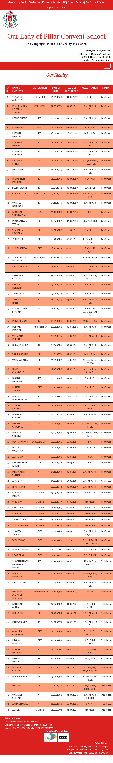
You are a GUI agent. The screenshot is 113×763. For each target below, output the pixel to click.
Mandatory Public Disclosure (24, 2)
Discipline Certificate (56, 7)
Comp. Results (75, 2)
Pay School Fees (94, 2)
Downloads (48, 2)
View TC (61, 2)
